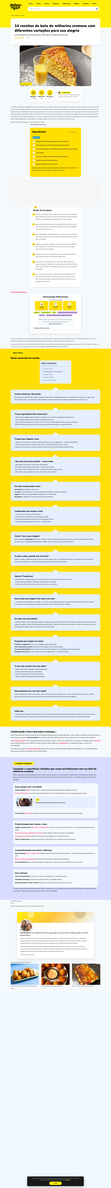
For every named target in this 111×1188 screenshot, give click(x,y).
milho (12, 905)
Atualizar (21, 1040)
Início (19, 15)
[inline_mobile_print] (63, 1112)
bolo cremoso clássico (18, 742)
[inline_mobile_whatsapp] (57, 1112)
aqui (27, 792)
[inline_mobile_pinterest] (47, 1112)
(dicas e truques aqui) (33, 855)
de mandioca (63, 745)
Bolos (23, 15)
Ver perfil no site (23, 956)
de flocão (97, 742)
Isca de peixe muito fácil (23, 838)
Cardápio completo (48, 379)
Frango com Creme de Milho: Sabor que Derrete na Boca (83, 988)
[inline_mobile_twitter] (54, 1112)
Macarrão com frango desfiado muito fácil (28, 835)
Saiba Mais (68, 1180)
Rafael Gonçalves (66, 92)
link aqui (28, 815)
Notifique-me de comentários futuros (27, 1032)
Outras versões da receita (50, 382)
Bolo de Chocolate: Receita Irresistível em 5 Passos (50, 804)
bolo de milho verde (34, 750)
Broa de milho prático (22, 795)
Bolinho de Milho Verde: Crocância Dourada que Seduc (52, 988)
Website (34, 1008)
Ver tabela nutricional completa (41, 330)
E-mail (34, 1005)
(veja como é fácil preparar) (40, 829)
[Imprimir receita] (33, 84)
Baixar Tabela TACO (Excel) (55, 325)
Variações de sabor (48, 376)
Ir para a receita (26, 84)
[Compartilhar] (37, 84)
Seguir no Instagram (31, 956)
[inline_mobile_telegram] (60, 1112)
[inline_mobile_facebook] (50, 1112)
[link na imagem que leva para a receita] (25, 976)
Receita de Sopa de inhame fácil (25, 861)
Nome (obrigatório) (37, 1001)
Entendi (55, 1183)
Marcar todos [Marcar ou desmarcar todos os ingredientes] (36, 137)
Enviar (20, 1046)
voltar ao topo (13, 1052)
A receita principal (48, 370)
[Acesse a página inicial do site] (16, 7)
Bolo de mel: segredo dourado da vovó (50, 1078)
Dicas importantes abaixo (19, 294)
